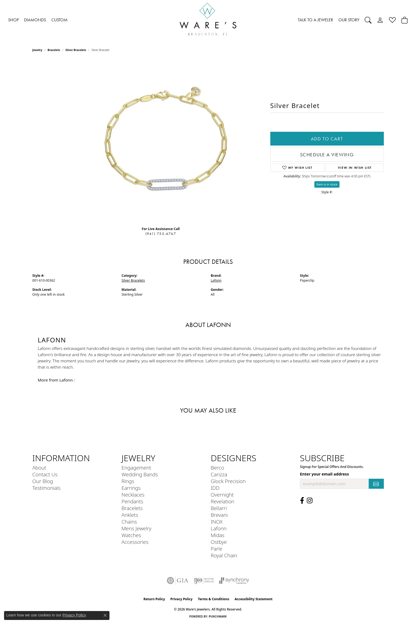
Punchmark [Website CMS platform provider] (218, 616)
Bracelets (54, 50)
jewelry (37, 50)
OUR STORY (348, 19)
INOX (217, 521)
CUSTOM (59, 19)
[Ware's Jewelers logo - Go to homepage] (208, 20)
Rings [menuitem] (128, 481)
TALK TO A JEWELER (315, 19)
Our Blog (42, 481)
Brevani (219, 514)
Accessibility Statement (253, 599)
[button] (368, 20)
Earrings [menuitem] (131, 487)
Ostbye (219, 541)
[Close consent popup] (105, 615)
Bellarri (219, 508)
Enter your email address (324, 474)
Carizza (219, 474)
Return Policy (154, 599)
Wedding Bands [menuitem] (140, 474)
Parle (216, 548)
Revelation (222, 501)
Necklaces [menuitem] (133, 494)
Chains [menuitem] (129, 521)
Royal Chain (224, 555)
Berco (217, 467)
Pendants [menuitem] (132, 501)
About (39, 467)
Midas (218, 535)
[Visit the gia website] (177, 580)
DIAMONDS (35, 19)
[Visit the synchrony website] (234, 580)
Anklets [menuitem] (130, 514)
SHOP (13, 19)
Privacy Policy (181, 599)
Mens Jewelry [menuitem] (137, 528)
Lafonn (216, 280)
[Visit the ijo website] (204, 580)
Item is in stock (327, 184)
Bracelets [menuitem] (132, 508)
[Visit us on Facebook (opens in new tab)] (302, 500)
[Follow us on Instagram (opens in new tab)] (309, 500)
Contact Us (45, 474)
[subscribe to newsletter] (376, 484)
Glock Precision (228, 481)
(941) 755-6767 (160, 233)
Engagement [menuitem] (136, 467)
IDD (215, 487)
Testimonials (46, 487)
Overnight (222, 494)
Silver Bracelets (75, 50)
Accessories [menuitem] (135, 541)
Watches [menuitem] (131, 535)
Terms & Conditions (213, 599)
